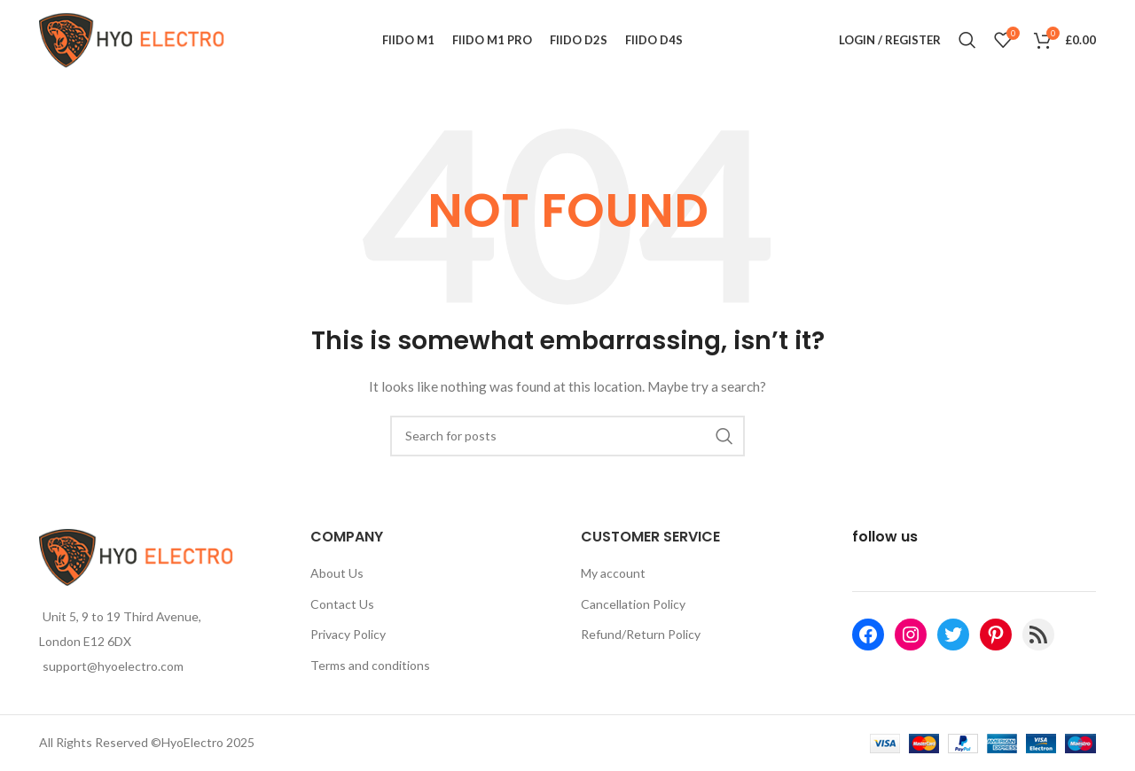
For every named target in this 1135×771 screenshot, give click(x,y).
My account (613, 572)
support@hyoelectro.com (113, 666)
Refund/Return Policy (641, 634)
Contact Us (342, 603)
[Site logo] (132, 38)
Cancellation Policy (633, 603)
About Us (337, 572)
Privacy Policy (348, 634)
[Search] (967, 40)
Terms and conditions (370, 665)
